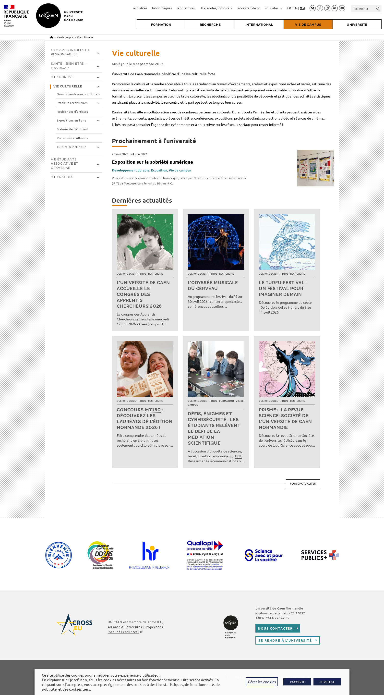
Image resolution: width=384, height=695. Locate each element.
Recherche (155, 274)
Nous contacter (275, 628)
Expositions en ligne (71, 120)
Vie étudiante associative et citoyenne (64, 164)
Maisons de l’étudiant (72, 129)
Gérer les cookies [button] (262, 681)
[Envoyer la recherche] (378, 8)
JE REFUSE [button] (327, 682)
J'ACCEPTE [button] (297, 682)
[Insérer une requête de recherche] (366, 8)
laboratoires (186, 8)
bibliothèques (162, 8)
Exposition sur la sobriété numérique (152, 162)
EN (295, 8)
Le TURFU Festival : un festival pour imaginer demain (283, 288)
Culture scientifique (131, 274)
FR (289, 8)
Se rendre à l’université (285, 640)
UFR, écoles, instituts (216, 8)
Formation (226, 401)
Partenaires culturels (72, 138)
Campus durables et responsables (70, 52)
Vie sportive (62, 77)
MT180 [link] (153, 409)
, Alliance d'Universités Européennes (135, 627)
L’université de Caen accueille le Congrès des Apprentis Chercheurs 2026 (143, 294)
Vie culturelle (85, 37)
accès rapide (249, 8)
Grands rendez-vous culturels (78, 94)
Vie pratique (62, 177)
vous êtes (273, 8)
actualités (140, 8)
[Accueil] (51, 37)
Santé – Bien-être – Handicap (68, 66)
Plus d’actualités (303, 483)
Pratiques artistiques (72, 103)
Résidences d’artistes (72, 111)
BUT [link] (238, 456)
